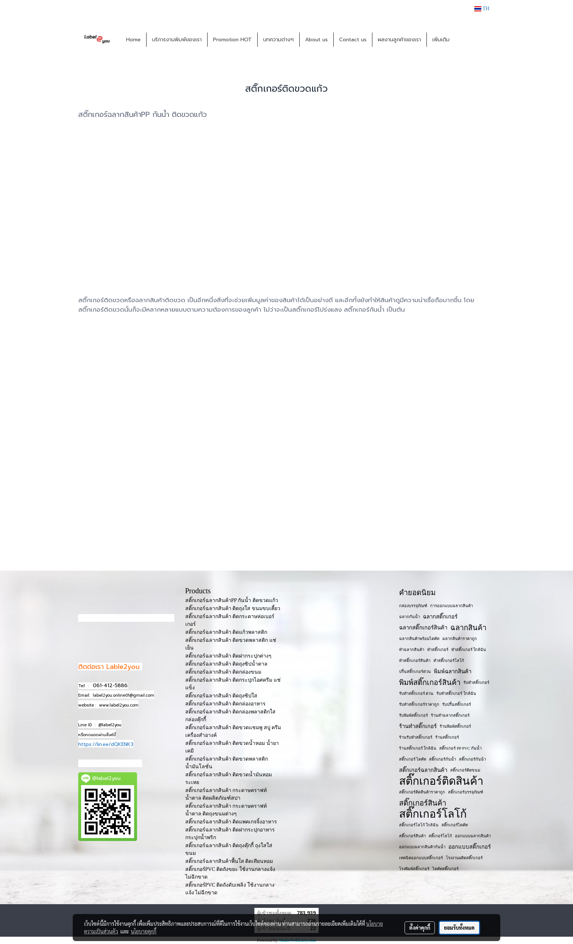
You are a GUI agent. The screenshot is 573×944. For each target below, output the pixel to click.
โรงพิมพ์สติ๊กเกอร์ (414, 869)
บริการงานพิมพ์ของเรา (177, 39)
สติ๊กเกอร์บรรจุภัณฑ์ (465, 792)
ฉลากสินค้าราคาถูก (459, 638)
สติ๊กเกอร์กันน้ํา (472, 759)
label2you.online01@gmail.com (123, 695)
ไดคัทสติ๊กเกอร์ (445, 869)
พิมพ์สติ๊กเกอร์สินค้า (429, 682)
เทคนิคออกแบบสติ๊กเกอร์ (421, 858)
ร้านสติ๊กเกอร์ (447, 737)
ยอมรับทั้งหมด (459, 927)
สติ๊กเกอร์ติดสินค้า (441, 781)
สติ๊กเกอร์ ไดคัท (412, 759)
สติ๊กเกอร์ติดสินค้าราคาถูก (422, 792)
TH (481, 8)
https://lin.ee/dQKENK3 (105, 744)
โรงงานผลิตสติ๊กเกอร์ (464, 858)
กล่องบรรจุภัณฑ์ (413, 606)
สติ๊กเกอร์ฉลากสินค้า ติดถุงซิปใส (221, 696)
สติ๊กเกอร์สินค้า (422, 803)
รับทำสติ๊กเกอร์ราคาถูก (419, 704)
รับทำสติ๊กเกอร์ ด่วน (416, 693)
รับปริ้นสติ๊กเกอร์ (456, 704)
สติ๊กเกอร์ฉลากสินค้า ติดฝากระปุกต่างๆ (228, 656)
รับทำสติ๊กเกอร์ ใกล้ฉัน (456, 693)
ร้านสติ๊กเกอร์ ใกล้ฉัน (418, 748)
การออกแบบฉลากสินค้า (451, 606)
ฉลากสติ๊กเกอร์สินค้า (423, 628)
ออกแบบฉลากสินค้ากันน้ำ (422, 847)
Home (133, 39)
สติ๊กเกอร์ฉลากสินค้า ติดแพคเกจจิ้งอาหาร (231, 822)
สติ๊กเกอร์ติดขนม (465, 770)
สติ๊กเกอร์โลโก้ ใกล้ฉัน (419, 825)
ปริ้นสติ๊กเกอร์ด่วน (415, 671)
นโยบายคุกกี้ (143, 931)
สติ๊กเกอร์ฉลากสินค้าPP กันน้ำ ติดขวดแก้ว (231, 600)
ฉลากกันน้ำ (409, 616)
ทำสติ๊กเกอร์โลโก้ (448, 660)
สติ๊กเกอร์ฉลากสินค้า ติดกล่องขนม (223, 672)
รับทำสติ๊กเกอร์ (476, 682)
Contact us (353, 39)
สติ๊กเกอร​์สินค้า (412, 836)
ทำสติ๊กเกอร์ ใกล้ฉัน (468, 649)
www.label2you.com (118, 705)
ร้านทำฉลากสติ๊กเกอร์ (450, 715)
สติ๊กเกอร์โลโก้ (433, 813)
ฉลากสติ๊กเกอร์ (440, 617)
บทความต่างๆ (278, 39)
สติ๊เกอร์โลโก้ (440, 836)
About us (316, 39)
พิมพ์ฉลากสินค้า (452, 671)
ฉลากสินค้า (468, 628)
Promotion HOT (232, 39)
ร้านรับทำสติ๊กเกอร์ (415, 737)
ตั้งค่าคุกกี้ (419, 927)
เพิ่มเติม (440, 39)
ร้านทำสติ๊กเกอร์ (418, 726)
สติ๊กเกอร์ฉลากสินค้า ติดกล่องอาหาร (225, 704)
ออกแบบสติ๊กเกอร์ (469, 847)
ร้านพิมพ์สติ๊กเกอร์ (455, 726)
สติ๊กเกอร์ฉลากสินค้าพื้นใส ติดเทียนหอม (229, 861)
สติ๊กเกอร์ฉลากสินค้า (423, 770)
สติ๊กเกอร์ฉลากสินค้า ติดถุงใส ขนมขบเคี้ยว (232, 608)
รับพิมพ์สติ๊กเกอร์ (413, 715)
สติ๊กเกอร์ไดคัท (454, 825)
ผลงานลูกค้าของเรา (399, 39)
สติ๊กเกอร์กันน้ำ (442, 759)
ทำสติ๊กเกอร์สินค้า (414, 660)
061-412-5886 (110, 685)
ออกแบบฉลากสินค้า (473, 836)
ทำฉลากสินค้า (411, 649)
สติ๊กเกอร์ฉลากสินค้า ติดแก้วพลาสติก (226, 632)
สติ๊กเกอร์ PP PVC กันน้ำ (460, 748)
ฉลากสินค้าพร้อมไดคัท (419, 638)
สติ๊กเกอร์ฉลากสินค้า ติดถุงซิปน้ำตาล (226, 664)
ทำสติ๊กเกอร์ (437, 649)
